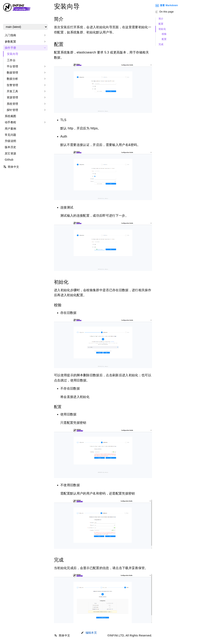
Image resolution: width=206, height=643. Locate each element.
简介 (161, 18)
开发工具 (12, 91)
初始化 (162, 29)
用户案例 (10, 128)
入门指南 (10, 35)
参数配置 (10, 41)
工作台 (11, 60)
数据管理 (12, 72)
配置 (161, 24)
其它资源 (10, 153)
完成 (161, 44)
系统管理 (12, 103)
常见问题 (10, 134)
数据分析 (12, 78)
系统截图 (10, 116)
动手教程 (10, 122)
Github (9, 159)
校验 (164, 34)
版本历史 (10, 147)
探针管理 (12, 110)
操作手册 (10, 47)
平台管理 (12, 66)
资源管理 (12, 97)
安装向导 (12, 53)
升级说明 (10, 141)
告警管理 (12, 85)
